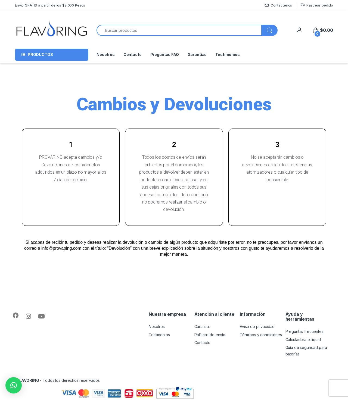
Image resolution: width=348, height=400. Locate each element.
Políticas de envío (209, 334)
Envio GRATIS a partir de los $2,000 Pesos (50, 5)
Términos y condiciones (261, 334)
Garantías (197, 54)
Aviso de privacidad (257, 326)
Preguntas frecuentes (304, 331)
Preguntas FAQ (164, 54)
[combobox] (179, 30)
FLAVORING (28, 380)
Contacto (132, 54)
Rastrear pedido (316, 5)
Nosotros (106, 54)
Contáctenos (278, 5)
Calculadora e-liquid (303, 339)
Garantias (202, 326)
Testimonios (227, 54)
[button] (13, 385)
